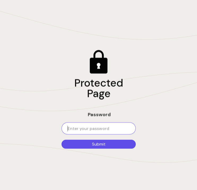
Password (99, 114)
